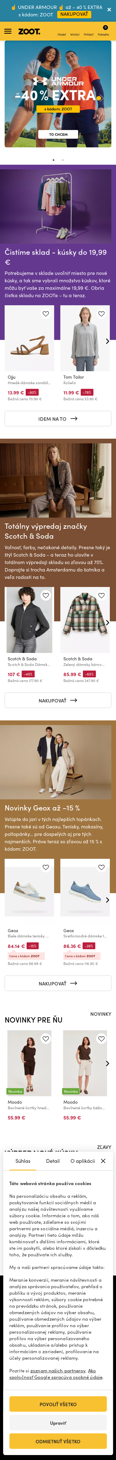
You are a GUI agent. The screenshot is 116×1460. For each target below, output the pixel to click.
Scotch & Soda (22, 659)
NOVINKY (100, 1013)
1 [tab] (53, 160)
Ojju (11, 377)
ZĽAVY (104, 1146)
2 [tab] (63, 160)
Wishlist (74, 31)
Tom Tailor (73, 377)
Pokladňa (103, 30)
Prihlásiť (88, 31)
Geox (13, 930)
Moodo (15, 1102)
